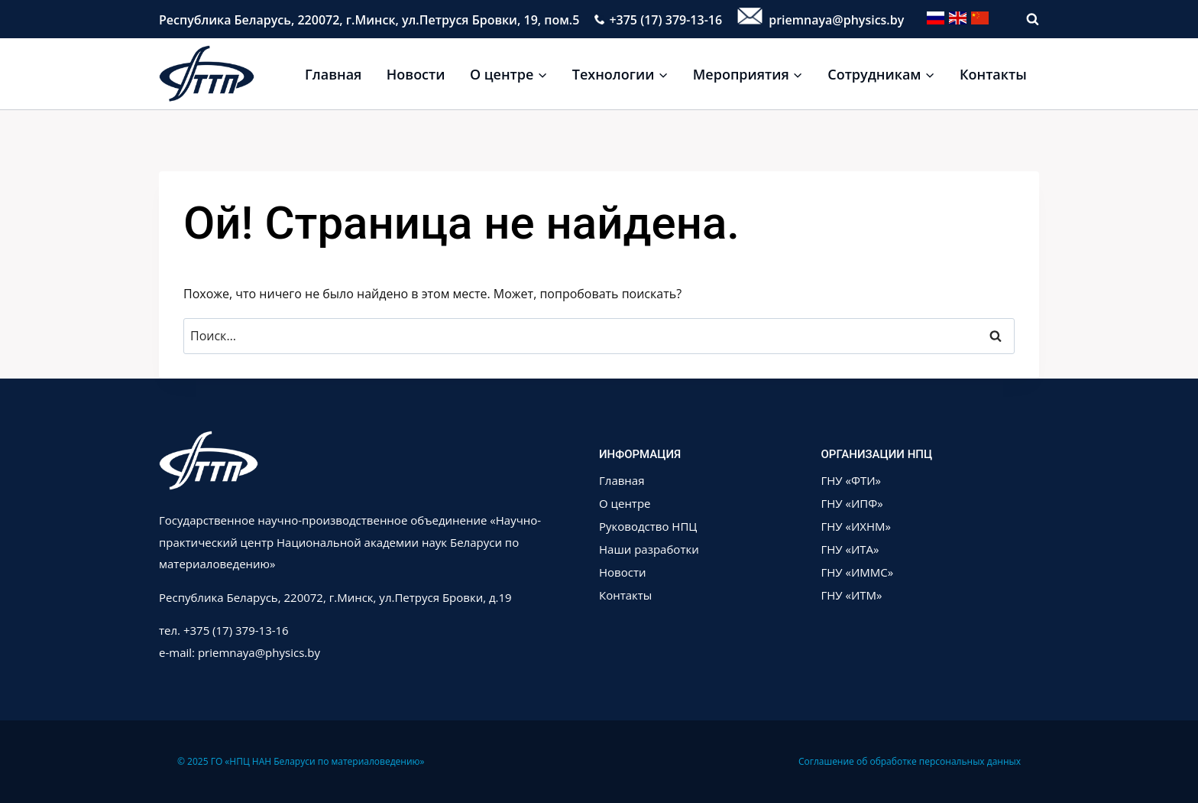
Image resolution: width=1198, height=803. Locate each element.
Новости (416, 74)
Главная (333, 74)
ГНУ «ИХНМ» (856, 526)
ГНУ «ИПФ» (852, 503)
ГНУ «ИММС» (857, 572)
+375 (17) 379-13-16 (658, 19)
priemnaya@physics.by (820, 19)
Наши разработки (649, 549)
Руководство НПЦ (648, 526)
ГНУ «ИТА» (850, 549)
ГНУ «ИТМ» (851, 595)
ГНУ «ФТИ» (851, 480)
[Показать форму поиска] (1025, 19)
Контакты (993, 74)
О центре (625, 503)
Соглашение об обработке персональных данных (909, 761)
